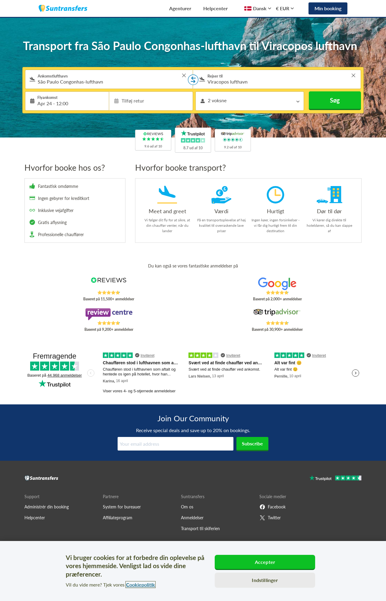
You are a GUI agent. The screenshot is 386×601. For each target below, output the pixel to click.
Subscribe (252, 443)
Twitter (270, 518)
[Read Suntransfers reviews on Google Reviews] (277, 283)
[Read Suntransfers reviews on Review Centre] (108, 314)
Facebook (272, 507)
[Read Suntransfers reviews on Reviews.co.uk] (108, 283)
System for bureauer (122, 506)
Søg (335, 100)
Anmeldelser (192, 517)
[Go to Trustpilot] (335, 478)
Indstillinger (265, 580)
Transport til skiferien (200, 528)
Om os (187, 506)
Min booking (328, 8)
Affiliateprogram (117, 517)
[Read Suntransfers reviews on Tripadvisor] (277, 314)
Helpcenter (215, 8)
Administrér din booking (46, 506)
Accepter (265, 562)
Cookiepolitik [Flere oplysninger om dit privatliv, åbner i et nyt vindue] (140, 584)
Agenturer (180, 8)
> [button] (184, 75)
